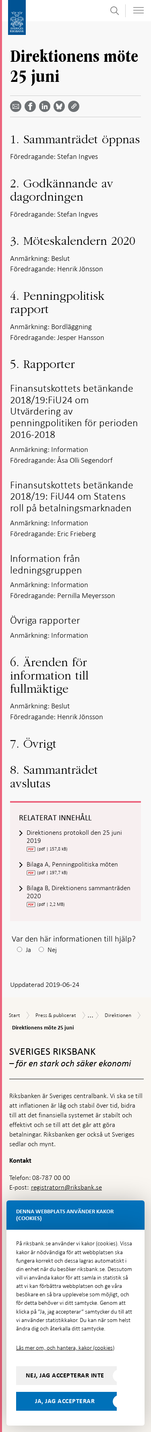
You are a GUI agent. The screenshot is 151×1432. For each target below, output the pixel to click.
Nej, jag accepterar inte (65, 1375)
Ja (28, 950)
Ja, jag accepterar (65, 1401)
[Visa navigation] (138, 10)
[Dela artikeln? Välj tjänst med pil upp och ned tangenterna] (46, 106)
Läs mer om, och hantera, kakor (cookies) (65, 1347)
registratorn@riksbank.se (66, 1187)
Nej (52, 950)
